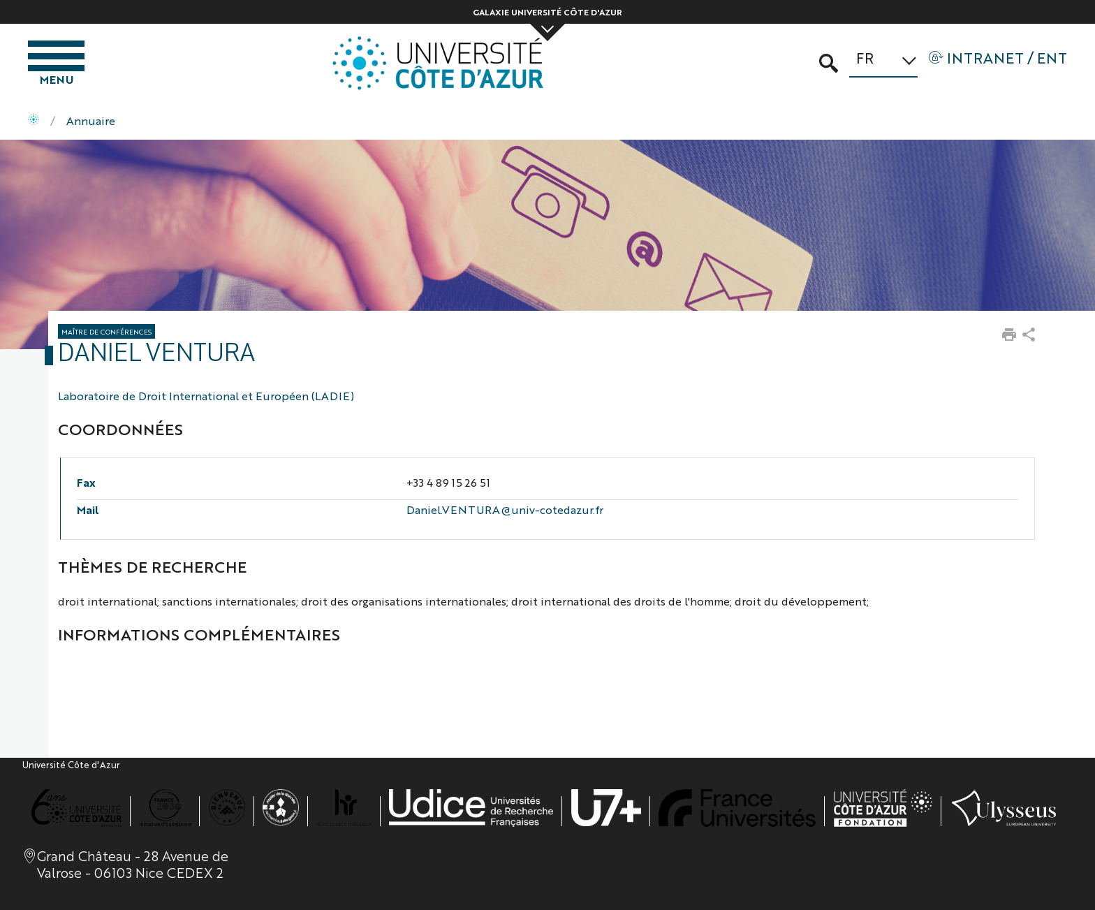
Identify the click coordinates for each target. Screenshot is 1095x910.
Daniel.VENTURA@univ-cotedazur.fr (504, 509)
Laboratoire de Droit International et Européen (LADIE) (206, 395)
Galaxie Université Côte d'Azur (547, 11)
